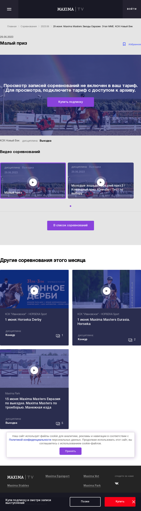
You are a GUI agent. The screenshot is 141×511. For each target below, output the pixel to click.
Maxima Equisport (58, 476)
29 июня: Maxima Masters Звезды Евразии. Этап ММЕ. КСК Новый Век (93, 27)
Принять (70, 451)
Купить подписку (70, 102)
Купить (120, 502)
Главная (12, 27)
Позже (85, 502)
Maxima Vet (91, 476)
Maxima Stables (18, 486)
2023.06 (45, 27)
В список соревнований (70, 225)
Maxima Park (92, 486)
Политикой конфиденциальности (30, 439)
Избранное (135, 44)
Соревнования (29, 27)
